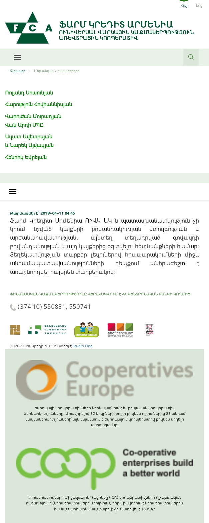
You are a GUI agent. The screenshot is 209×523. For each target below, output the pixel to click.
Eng (199, 5)
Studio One (82, 346)
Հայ (184, 5)
